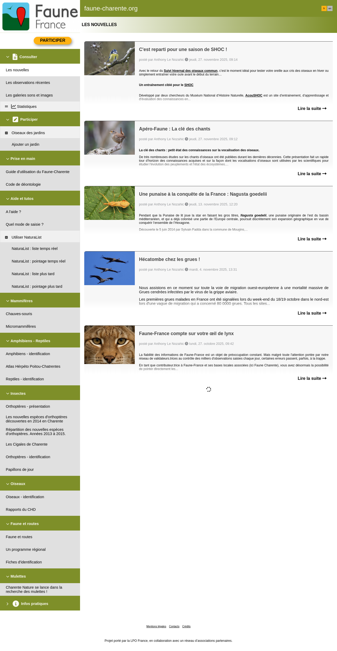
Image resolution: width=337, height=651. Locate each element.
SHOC (189, 85)
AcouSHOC (253, 95)
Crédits (186, 626)
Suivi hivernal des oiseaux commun (190, 71)
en (330, 8)
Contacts (174, 626)
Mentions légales (156, 626)
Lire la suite (312, 108)
